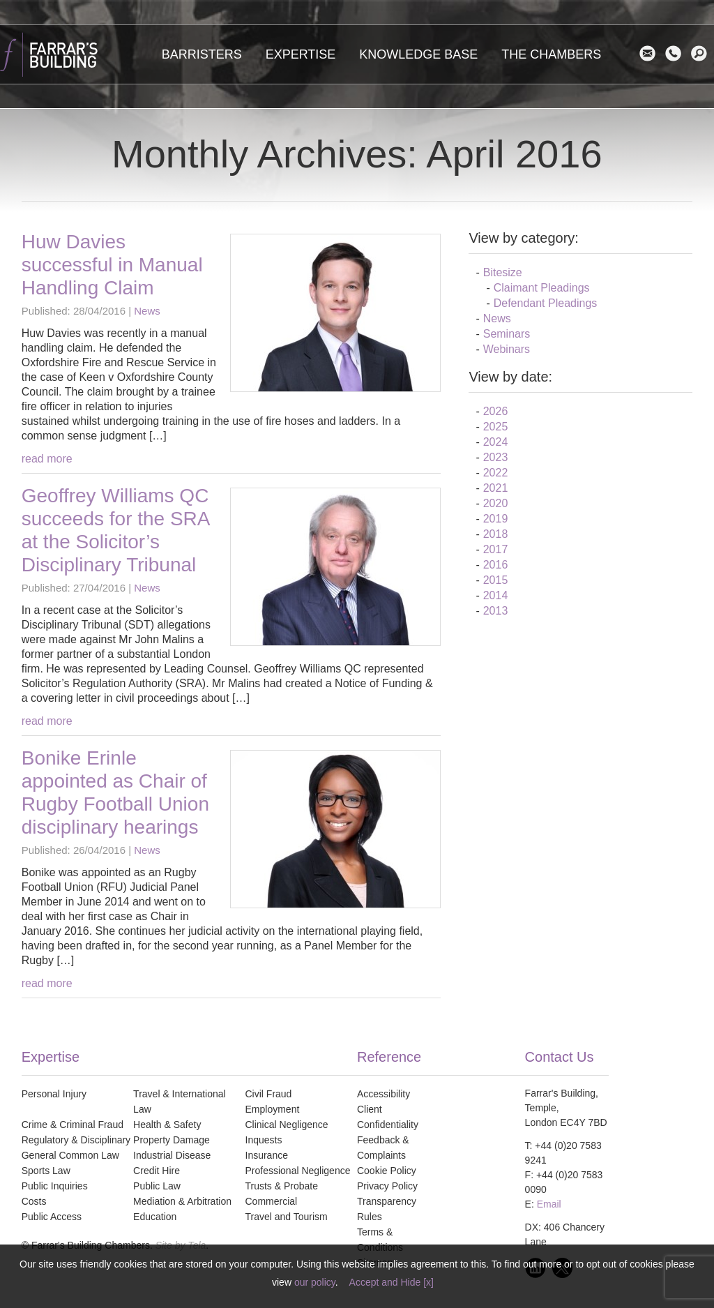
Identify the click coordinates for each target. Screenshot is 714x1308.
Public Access (52, 1216)
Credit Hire (156, 1170)
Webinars (506, 349)
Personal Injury (54, 1093)
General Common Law (70, 1155)
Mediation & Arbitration (182, 1201)
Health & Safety (167, 1124)
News (147, 311)
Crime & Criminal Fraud (72, 1124)
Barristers (202, 54)
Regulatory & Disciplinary (76, 1139)
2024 (495, 442)
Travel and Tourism (286, 1216)
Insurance (266, 1155)
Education (154, 1216)
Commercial (271, 1201)
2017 (495, 549)
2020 (495, 503)
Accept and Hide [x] (391, 1282)
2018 (495, 534)
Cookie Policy (386, 1170)
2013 (495, 611)
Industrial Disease (172, 1155)
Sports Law (46, 1170)
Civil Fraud (268, 1093)
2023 (495, 457)
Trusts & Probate (282, 1186)
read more (47, 459)
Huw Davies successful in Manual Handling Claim (112, 265)
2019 (495, 519)
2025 (495, 427)
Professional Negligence (298, 1170)
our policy (314, 1282)
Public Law (157, 1186)
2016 (495, 565)
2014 (495, 595)
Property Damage (171, 1139)
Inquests (263, 1139)
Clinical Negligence (286, 1124)
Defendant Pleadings (546, 303)
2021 (495, 488)
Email (650, 53)
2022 (495, 473)
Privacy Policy (387, 1186)
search (702, 53)
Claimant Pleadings (542, 288)
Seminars (507, 334)
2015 (495, 580)
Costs (34, 1201)
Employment (272, 1109)
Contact (676, 53)
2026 (495, 411)
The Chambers (551, 54)
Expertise (301, 54)
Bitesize (502, 272)
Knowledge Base (418, 54)
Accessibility (383, 1093)
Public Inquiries (55, 1186)
